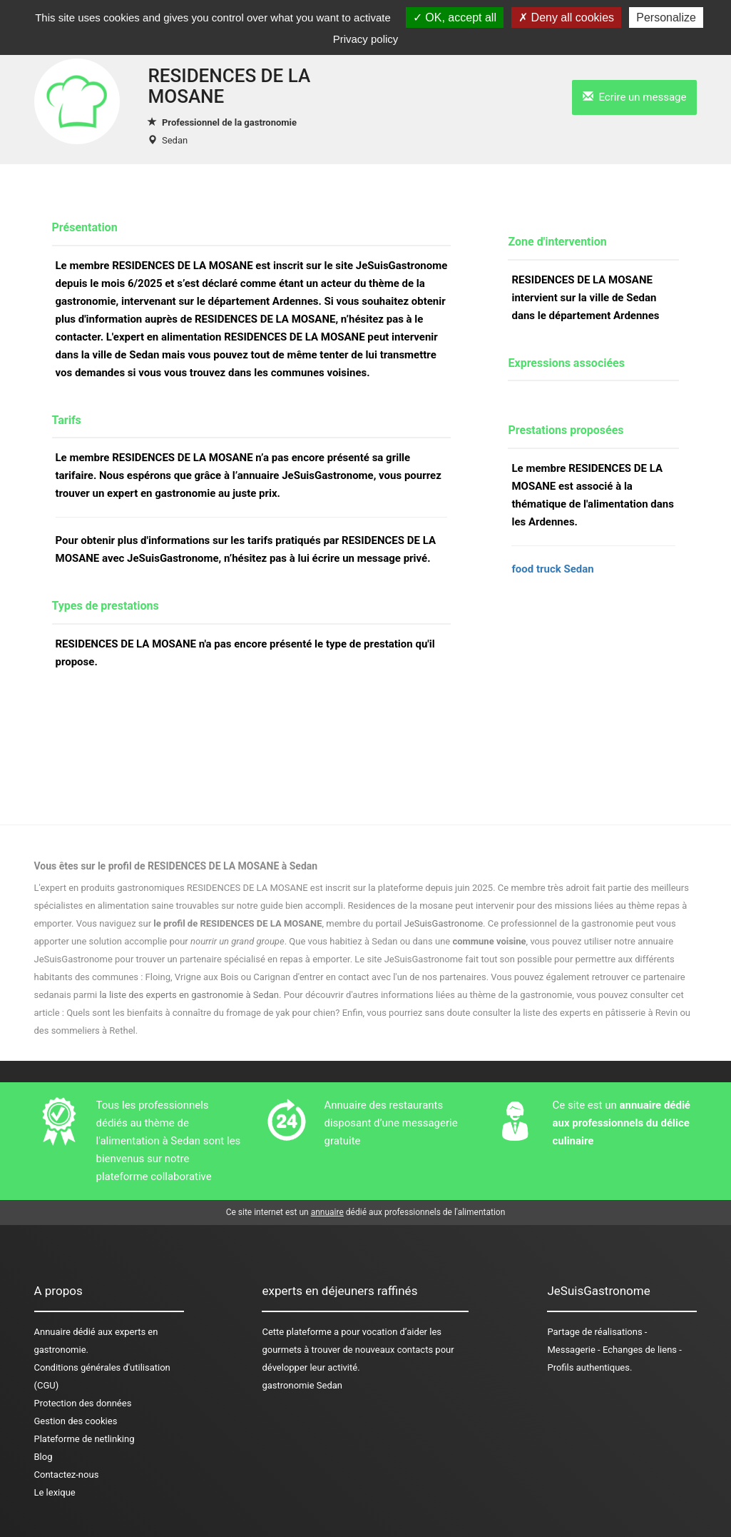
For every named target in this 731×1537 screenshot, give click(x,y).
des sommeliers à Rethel (85, 1030)
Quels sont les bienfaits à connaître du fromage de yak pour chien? (202, 1012)
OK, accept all (454, 17)
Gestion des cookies (76, 1421)
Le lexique (55, 1492)
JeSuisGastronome (443, 923)
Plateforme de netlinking (84, 1438)
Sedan (175, 140)
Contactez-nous (66, 1474)
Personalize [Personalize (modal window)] (666, 17)
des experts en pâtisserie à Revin (610, 1012)
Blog (43, 1456)
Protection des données (83, 1403)
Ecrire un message (634, 97)
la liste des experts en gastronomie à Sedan (189, 994)
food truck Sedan (552, 569)
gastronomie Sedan (302, 1385)
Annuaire (52, 1331)
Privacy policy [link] (366, 39)
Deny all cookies (566, 17)
